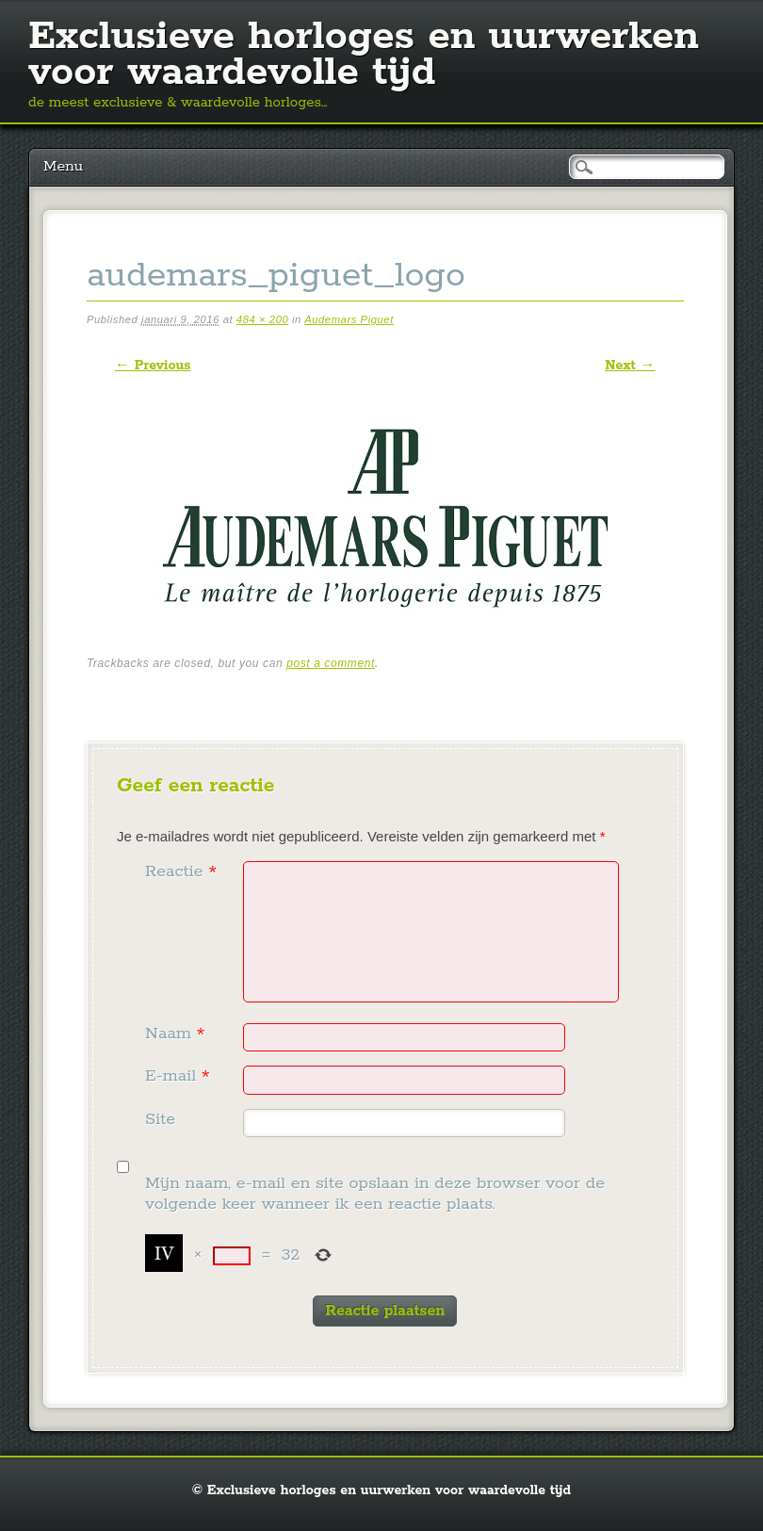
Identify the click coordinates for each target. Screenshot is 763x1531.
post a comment (330, 663)
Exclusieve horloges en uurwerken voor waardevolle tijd (363, 54)
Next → (630, 365)
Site (160, 1119)
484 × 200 (262, 319)
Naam (177, 1033)
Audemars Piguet (349, 319)
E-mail (180, 1076)
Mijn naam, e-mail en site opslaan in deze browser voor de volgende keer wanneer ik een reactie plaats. (375, 1194)
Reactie (183, 871)
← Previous (152, 365)
